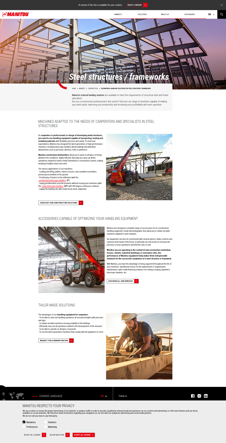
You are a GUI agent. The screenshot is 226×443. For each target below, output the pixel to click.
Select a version (137, 5)
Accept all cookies (84, 435)
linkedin (204, 396)
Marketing (52, 427)
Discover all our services (123, 281)
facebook (191, 396)
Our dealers (189, 14)
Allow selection (60, 435)
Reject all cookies (35, 435)
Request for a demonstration (57, 341)
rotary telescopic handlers (52, 186)
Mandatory (31, 422)
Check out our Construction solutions (61, 203)
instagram (198, 396)
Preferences (32, 427)
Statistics (52, 422)
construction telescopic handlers (52, 180)
